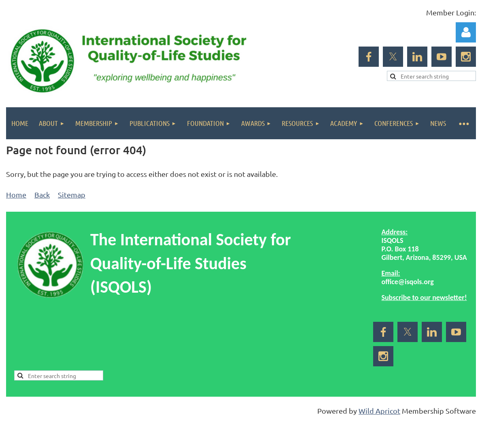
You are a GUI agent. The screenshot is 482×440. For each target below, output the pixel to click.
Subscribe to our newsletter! (424, 297)
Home (16, 194)
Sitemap (71, 194)
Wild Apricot (379, 410)
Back (42, 194)
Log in (466, 32)
